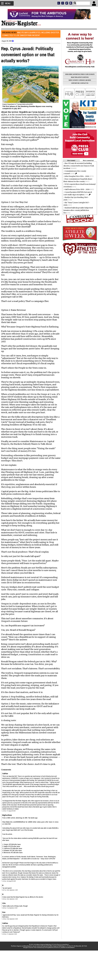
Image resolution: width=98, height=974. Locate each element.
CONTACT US (83, 83)
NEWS (69, 80)
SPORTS (74, 80)
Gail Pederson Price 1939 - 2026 (75, 189)
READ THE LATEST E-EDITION (78, 77)
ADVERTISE (75, 74)
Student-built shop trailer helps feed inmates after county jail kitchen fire (77, 210)
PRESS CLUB (83, 74)
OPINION (80, 80)
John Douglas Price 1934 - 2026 (75, 176)
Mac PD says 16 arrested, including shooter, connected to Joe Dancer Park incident (27, 34)
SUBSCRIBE (67, 74)
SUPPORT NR (74, 83)
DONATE (90, 74)
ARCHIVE (87, 80)
